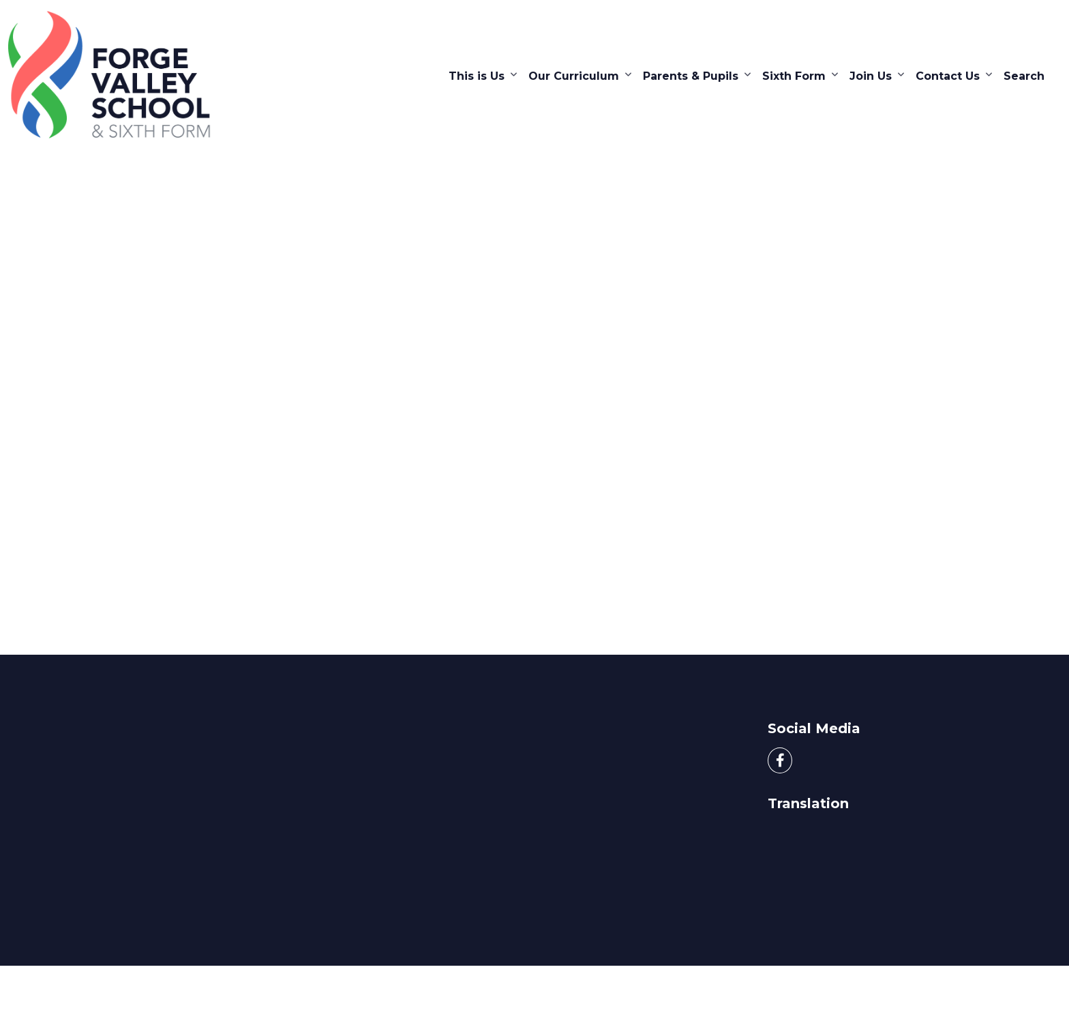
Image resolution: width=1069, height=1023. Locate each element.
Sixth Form (794, 76)
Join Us (870, 76)
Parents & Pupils (690, 76)
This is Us (477, 76)
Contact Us (948, 76)
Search (1024, 76)
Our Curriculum (573, 76)
